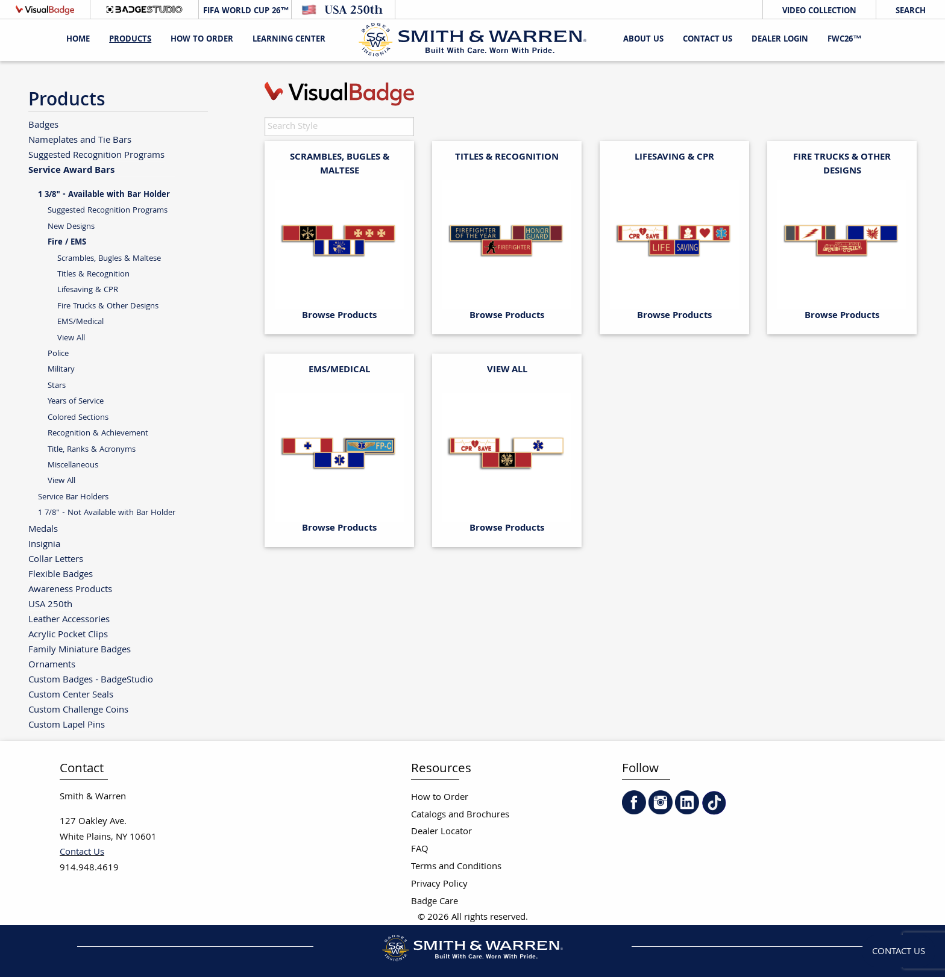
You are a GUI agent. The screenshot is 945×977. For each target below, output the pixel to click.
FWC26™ (844, 40)
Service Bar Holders (73, 497)
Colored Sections (78, 417)
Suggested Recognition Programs (96, 155)
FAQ (420, 850)
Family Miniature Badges (79, 649)
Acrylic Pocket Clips (68, 634)
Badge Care (434, 902)
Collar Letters (55, 559)
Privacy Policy (439, 884)
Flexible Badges (60, 574)
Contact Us (707, 40)
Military (61, 369)
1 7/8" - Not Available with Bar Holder (106, 513)
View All (71, 338)
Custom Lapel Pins (66, 725)
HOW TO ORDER (202, 40)
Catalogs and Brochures (460, 815)
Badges (43, 125)
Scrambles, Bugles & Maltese (109, 258)
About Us (643, 40)
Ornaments (51, 664)
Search (911, 11)
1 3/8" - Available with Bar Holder (104, 195)
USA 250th (50, 604)
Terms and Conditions (456, 867)
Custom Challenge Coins (78, 710)
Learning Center (289, 40)
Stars (57, 385)
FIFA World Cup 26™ (245, 11)
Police (58, 354)
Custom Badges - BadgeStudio (90, 679)
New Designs (71, 226)
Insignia (44, 544)
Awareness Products (70, 589)
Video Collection (819, 11)
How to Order (439, 798)
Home (78, 40)
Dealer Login (780, 40)
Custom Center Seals (70, 694)
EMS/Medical (80, 322)
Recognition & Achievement (98, 433)
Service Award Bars (71, 169)
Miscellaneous (73, 465)
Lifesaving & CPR (87, 290)
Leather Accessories (69, 619)
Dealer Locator (441, 832)
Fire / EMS (67, 242)
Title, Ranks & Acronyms (92, 449)
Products (130, 40)
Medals (43, 529)
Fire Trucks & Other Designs (108, 306)
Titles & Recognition (93, 274)
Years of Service (76, 401)
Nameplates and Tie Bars (79, 140)
